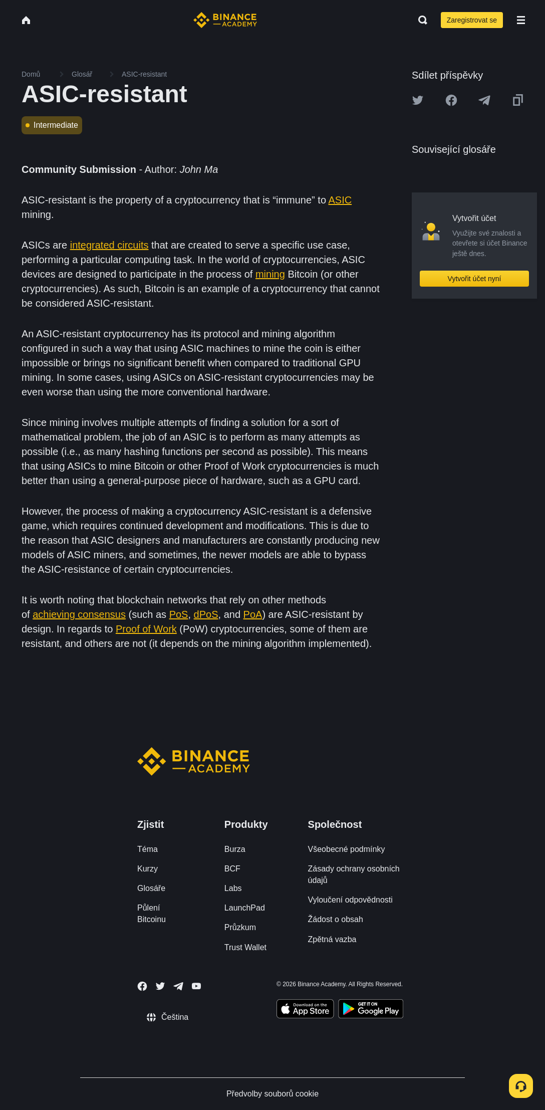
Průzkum (240, 927)
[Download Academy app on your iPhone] (305, 1010)
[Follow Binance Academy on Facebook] (142, 986)
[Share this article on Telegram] (484, 100)
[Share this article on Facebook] (451, 100)
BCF (232, 868)
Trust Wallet (245, 947)
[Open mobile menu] (521, 20)
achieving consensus (79, 614)
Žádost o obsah (335, 919)
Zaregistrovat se (472, 20)
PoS (178, 614)
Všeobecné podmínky (346, 849)
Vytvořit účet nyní (474, 279)
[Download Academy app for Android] (370, 1010)
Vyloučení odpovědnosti (350, 900)
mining (270, 274)
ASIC (340, 199)
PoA (252, 614)
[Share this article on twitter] (418, 100)
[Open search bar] (420, 20)
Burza (234, 849)
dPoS (206, 614)
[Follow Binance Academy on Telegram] (178, 986)
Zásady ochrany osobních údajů (354, 874)
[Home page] (225, 20)
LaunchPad (244, 908)
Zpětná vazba (332, 939)
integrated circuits (109, 245)
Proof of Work (146, 628)
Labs (233, 888)
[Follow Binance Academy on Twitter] (160, 986)
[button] (521, 20)
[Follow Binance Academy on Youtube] (196, 986)
